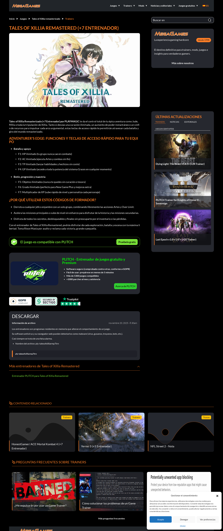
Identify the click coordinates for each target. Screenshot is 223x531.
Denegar (184, 519)
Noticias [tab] (174, 122)
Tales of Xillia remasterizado (46, 18)
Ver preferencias (207, 519)
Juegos (23, 18)
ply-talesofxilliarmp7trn (26, 354)
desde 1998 (203, 40)
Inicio (12, 18)
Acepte (160, 519)
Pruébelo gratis (127, 242)
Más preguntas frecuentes (111, 518)
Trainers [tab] (160, 122)
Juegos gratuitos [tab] (164, 129)
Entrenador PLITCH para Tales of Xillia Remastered (40, 375)
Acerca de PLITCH (125, 286)
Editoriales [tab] (190, 122)
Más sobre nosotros (183, 63)
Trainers (69, 18)
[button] (217, 495)
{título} (182, 526)
